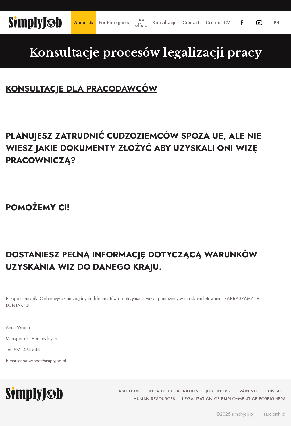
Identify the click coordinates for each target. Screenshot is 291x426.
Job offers (218, 391)
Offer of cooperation (172, 391)
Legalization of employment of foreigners (233, 399)
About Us (129, 391)
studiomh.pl (274, 414)
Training (247, 391)
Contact (275, 391)
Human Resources (154, 399)
